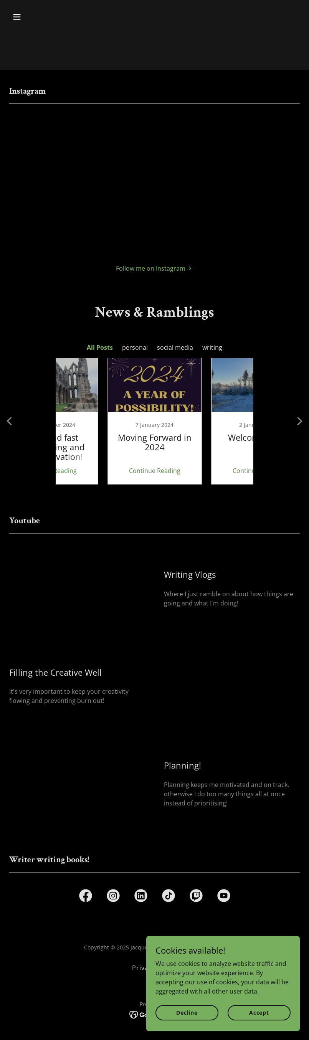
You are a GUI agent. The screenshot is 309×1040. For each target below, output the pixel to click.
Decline (187, 1012)
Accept (259, 1012)
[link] (103, 421)
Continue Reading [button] (103, 470)
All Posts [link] (100, 347)
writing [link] (212, 347)
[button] (42, 17)
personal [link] (135, 347)
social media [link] (175, 347)
